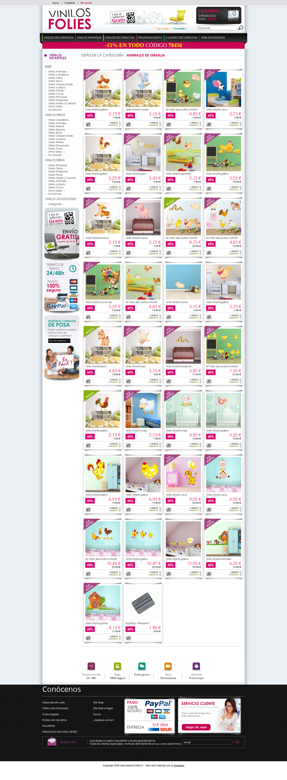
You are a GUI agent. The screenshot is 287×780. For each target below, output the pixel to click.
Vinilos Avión (55, 148)
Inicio (56, 3)
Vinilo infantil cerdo (137, 238)
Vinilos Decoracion (120, 37)
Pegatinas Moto (150, 37)
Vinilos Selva (55, 80)
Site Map (98, 702)
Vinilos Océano (57, 139)
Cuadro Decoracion (181, 37)
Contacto (70, 3)
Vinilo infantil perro (96, 366)
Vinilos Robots (56, 126)
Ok (236, 742)
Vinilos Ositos (55, 77)
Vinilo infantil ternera (97, 238)
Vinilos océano (56, 87)
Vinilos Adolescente (60, 198)
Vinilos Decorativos (58, 37)
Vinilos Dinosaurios (58, 145)
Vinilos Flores (55, 174)
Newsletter (48, 726)
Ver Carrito (209, 11)
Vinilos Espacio (56, 129)
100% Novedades (213, 37)
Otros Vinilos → (56, 106)
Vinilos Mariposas (58, 99)
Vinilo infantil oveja (136, 430)
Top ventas (162, 28)
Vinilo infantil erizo (136, 366)
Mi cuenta (86, 3)
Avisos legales (50, 714)
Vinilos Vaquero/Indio (60, 84)
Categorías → (56, 204)
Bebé (48, 66)
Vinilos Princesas (57, 96)
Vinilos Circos (55, 93)
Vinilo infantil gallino (96, 173)
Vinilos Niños (55, 114)
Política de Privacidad (55, 708)
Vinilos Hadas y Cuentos (62, 103)
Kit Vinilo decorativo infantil (181, 109)
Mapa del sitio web (53, 702)
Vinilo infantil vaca (216, 109)
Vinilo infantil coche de (98, 302)
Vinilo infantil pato (136, 173)
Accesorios (55, 109)
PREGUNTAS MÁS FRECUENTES (59, 732)
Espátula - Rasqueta (137, 623)
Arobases (179, 765)
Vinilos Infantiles (89, 37)
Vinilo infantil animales (178, 173)
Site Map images (103, 708)
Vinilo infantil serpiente (179, 366)
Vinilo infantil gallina (96, 109)
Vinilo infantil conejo (137, 109)
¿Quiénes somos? (103, 720)
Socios (97, 714)
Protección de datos (54, 720)
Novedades (179, 28)
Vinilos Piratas (56, 90)
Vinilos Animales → (59, 71)
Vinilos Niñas (55, 160)
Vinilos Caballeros (58, 74)
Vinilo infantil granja (96, 623)
